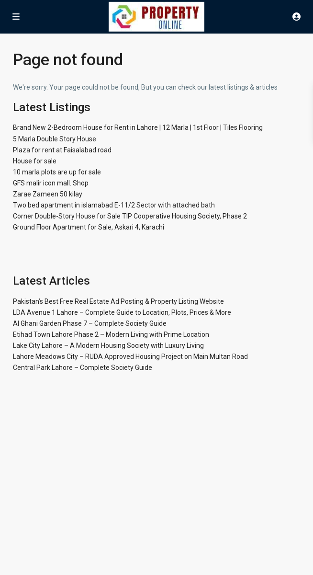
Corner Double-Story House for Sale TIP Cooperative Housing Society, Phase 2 (130, 216)
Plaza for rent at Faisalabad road (62, 150)
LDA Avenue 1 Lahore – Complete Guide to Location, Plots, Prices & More (122, 312)
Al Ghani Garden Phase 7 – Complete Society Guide (90, 323)
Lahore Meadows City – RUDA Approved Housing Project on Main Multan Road (130, 356)
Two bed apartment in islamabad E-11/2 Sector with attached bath (114, 205)
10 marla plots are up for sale (57, 172)
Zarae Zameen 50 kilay (47, 194)
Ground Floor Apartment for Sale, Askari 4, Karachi (88, 227)
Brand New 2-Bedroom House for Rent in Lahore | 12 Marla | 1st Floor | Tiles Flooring (138, 127)
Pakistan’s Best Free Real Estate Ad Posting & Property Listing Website (118, 301)
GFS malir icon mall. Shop (51, 183)
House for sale (34, 161)
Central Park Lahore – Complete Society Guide (82, 367)
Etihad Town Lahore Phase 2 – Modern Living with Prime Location (111, 334)
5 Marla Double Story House (54, 139)
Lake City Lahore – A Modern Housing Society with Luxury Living (108, 345)
